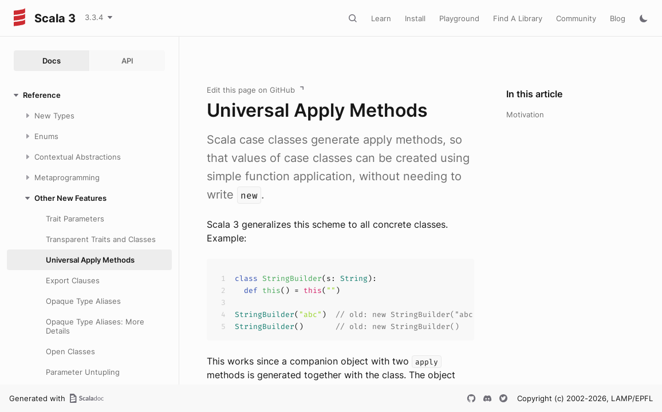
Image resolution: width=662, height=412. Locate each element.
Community (576, 18)
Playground (459, 18)
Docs (51, 60)
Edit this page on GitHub (251, 89)
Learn (381, 18)
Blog (617, 18)
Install (415, 18)
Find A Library (517, 18)
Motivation (525, 114)
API (127, 60)
